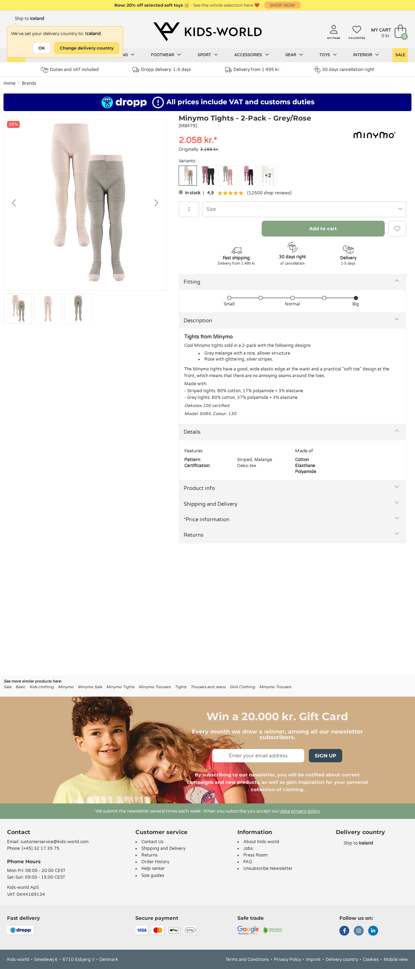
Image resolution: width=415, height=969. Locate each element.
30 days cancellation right (344, 69)
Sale (400, 55)
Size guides (152, 875)
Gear (294, 54)
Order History (155, 861)
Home (9, 83)
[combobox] (304, 209)
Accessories (251, 54)
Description (198, 320)
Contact (18, 832)
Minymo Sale (90, 687)
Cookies (371, 959)
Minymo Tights (120, 687)
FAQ (247, 861)
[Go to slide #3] (78, 308)
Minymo (66, 687)
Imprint (313, 959)
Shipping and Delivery (210, 504)
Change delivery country (87, 48)
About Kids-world (261, 841)
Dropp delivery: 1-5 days (162, 69)
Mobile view (396, 959)
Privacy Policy (287, 959)
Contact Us (152, 841)
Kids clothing (42, 687)
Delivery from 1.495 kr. (252, 69)
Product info (199, 488)
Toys (328, 54)
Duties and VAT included (70, 70)
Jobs (248, 848)
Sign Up (325, 755)
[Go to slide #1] (18, 308)
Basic (20, 687)
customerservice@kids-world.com (54, 841)
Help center (153, 868)
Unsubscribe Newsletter (268, 868)
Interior (366, 54)
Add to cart (323, 228)
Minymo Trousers (155, 687)
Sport (208, 54)
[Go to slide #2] (48, 308)
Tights (180, 687)
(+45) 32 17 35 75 (40, 848)
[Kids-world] (207, 31)
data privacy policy (300, 811)
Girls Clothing (242, 687)
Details (192, 432)
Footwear (166, 54)
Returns (193, 535)
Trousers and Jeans (208, 687)
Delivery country (342, 959)
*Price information (206, 519)
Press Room (255, 855)
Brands (29, 83)
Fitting (192, 282)
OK (41, 48)
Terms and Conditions (247, 959)
